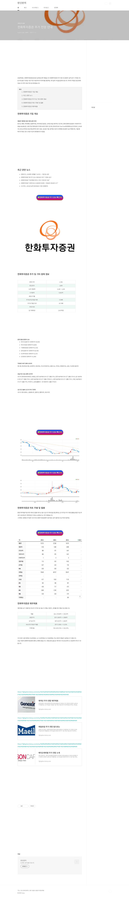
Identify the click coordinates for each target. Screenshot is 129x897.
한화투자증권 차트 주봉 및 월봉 (33, 103)
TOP (110, 891)
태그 (25, 7)
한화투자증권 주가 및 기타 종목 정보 (34, 99)
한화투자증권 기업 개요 (30, 92)
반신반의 (22, 2)
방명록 (56, 7)
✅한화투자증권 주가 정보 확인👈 (50, 197)
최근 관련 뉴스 (28, 95)
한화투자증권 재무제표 (30, 106)
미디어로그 (35, 7)
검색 (106, 3)
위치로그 (46, 7)
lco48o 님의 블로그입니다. (27, 863)
